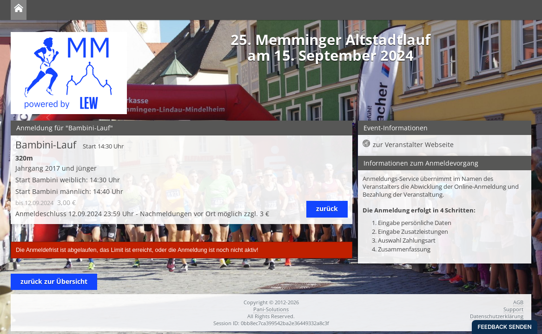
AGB (518, 302)
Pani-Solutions (271, 309)
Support (513, 309)
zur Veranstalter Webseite (413, 144)
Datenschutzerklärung (496, 316)
